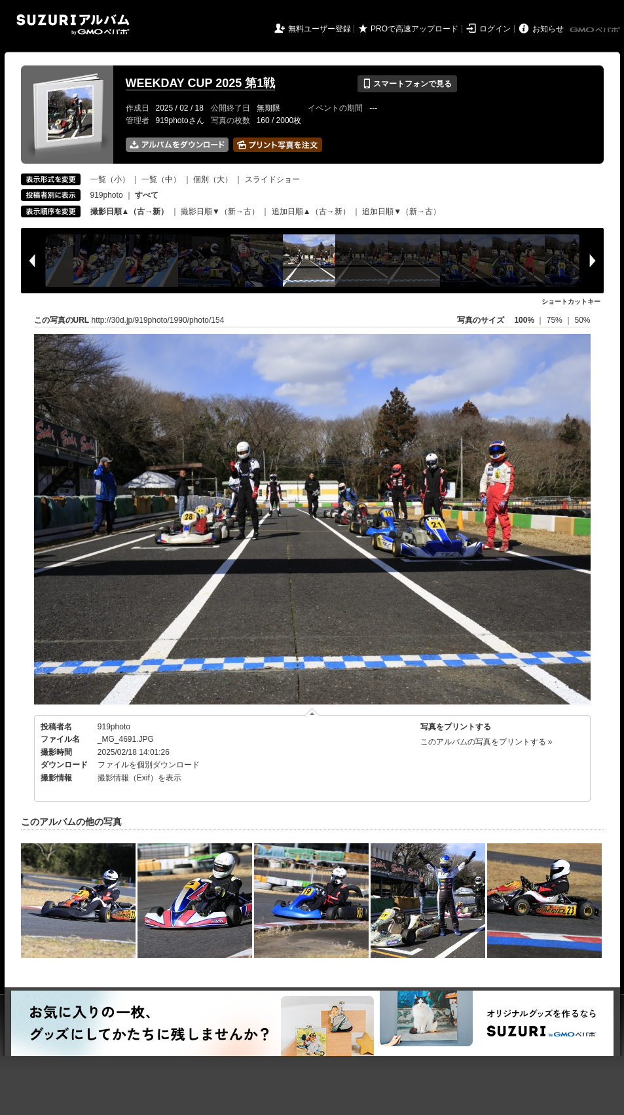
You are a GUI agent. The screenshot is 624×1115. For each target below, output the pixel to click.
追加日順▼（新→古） (401, 211)
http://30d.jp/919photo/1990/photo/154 (158, 320)
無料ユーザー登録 (319, 28)
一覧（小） (110, 179)
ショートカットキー (570, 301)
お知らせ (548, 28)
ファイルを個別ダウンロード (149, 764)
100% (524, 320)
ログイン (495, 28)
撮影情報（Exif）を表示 (139, 777)
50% (582, 320)
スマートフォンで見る (407, 83)
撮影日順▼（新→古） (220, 211)
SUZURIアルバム (73, 24)
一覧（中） (161, 179)
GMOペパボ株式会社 (596, 30)
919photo (106, 195)
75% (555, 320)
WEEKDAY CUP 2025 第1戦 (201, 83)
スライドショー (272, 179)
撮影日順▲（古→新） (129, 211)
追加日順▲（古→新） (311, 211)
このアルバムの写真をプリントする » (486, 741)
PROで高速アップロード (414, 28)
